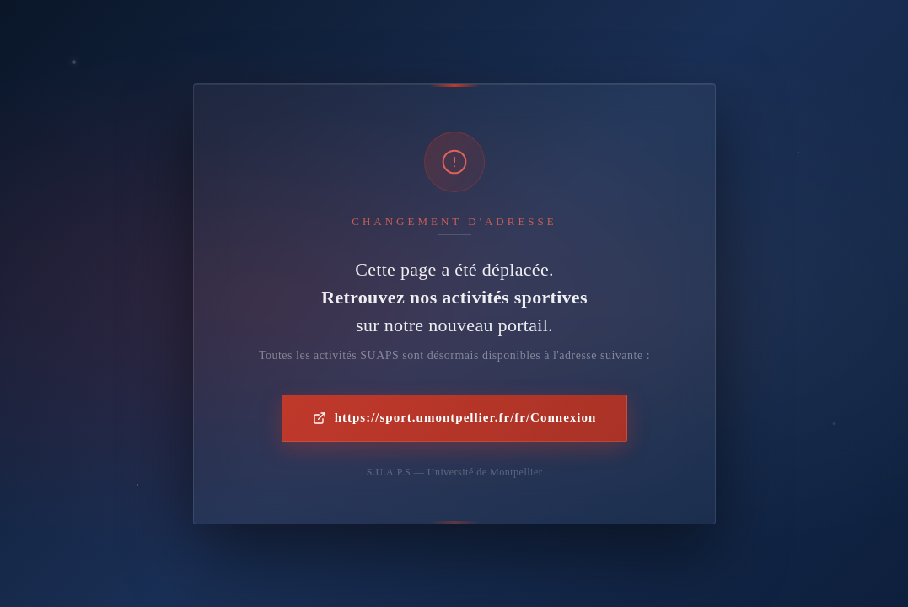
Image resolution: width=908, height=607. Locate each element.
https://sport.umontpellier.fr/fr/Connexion (454, 418)
